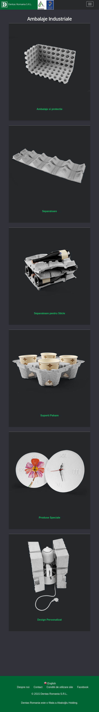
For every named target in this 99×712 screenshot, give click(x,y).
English (50, 683)
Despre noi (23, 687)
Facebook (82, 687)
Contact (38, 687)
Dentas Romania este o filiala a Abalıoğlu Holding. (49, 702)
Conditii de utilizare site (60, 687)
